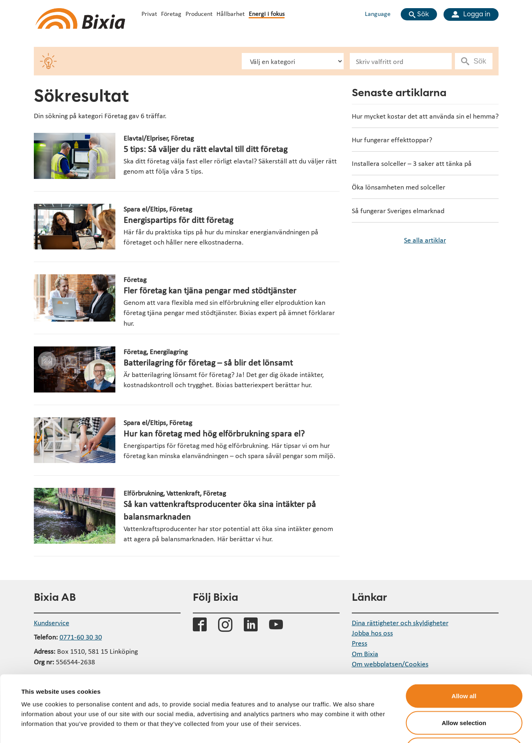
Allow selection (463, 662)
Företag (171, 13)
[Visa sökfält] (419, 14)
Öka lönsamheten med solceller (398, 187)
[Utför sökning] (474, 61)
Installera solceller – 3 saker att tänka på (412, 163)
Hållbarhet (230, 13)
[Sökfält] (401, 61)
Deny (464, 689)
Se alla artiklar (425, 240)
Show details (342, 726)
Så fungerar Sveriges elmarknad (398, 210)
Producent (198, 13)
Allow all (464, 636)
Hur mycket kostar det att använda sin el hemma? (425, 116)
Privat (149, 13)
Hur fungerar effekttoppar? (392, 139)
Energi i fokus (267, 13)
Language (378, 13)
